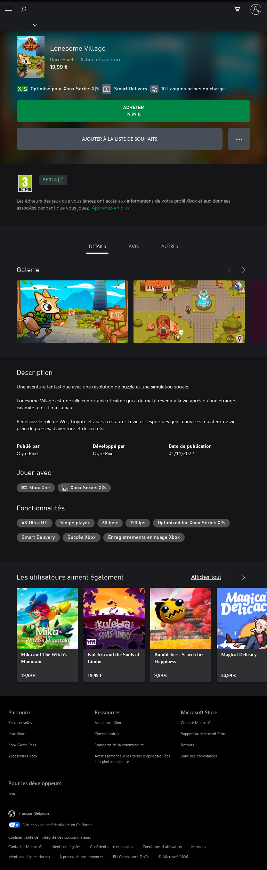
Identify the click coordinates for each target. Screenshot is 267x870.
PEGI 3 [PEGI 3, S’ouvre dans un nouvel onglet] (53, 180)
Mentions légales (66, 846)
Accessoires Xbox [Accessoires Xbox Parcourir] (22, 756)
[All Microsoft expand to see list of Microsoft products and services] (8, 9)
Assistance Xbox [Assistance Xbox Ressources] (108, 722)
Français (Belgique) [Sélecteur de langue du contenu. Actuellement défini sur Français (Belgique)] (34, 813)
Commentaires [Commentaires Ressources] (107, 733)
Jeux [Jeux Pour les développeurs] (12, 793)
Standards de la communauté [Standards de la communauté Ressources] (119, 744)
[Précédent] (229, 270)
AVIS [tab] (134, 246)
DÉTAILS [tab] (97, 246)
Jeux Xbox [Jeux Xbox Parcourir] (16, 733)
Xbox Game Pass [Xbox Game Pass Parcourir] (22, 744)
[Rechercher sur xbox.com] (24, 9)
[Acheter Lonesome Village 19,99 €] (133, 111)
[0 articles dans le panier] (239, 9)
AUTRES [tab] (169, 246)
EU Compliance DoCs (131, 856)
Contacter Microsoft (25, 846)
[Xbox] (18, 25)
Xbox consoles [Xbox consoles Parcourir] (20, 722)
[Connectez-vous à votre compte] (256, 9)
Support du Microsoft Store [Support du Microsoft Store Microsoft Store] (203, 733)
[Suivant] (243, 270)
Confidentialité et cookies (111, 846)
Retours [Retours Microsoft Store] (187, 744)
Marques (198, 846)
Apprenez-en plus (110, 207)
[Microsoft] (133, 5)
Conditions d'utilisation (162, 846)
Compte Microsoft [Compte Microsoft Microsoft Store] (196, 722)
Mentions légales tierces (29, 856)
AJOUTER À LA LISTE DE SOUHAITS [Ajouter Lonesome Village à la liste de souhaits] (119, 139)
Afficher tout (206, 576)
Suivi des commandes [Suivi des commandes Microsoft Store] (199, 756)
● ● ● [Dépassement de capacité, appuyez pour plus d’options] (239, 139)
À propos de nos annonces (81, 856)
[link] (47, 635)
